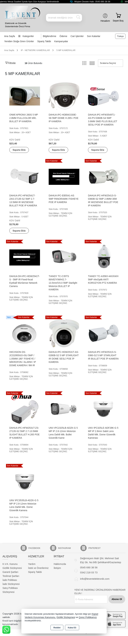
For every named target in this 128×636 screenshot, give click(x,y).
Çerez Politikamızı (88, 617)
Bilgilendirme (49, 36)
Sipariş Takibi (44, 41)
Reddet (56, 627)
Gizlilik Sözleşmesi (12, 568)
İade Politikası (9, 580)
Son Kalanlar (93, 36)
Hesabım (105, 21)
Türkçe (120, 36)
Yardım (31, 564)
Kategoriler (26, 36)
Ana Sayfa (9, 36)
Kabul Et (72, 627)
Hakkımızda (60, 564)
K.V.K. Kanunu (10, 564)
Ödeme (63, 36)
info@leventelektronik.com (95, 579)
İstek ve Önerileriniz (38, 568)
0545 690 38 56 (89, 567)
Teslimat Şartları (10, 576)
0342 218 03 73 (89, 572)
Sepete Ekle (20, 149)
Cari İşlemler (77, 36)
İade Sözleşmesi (11, 584)
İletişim (57, 568)
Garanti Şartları (10, 572)
